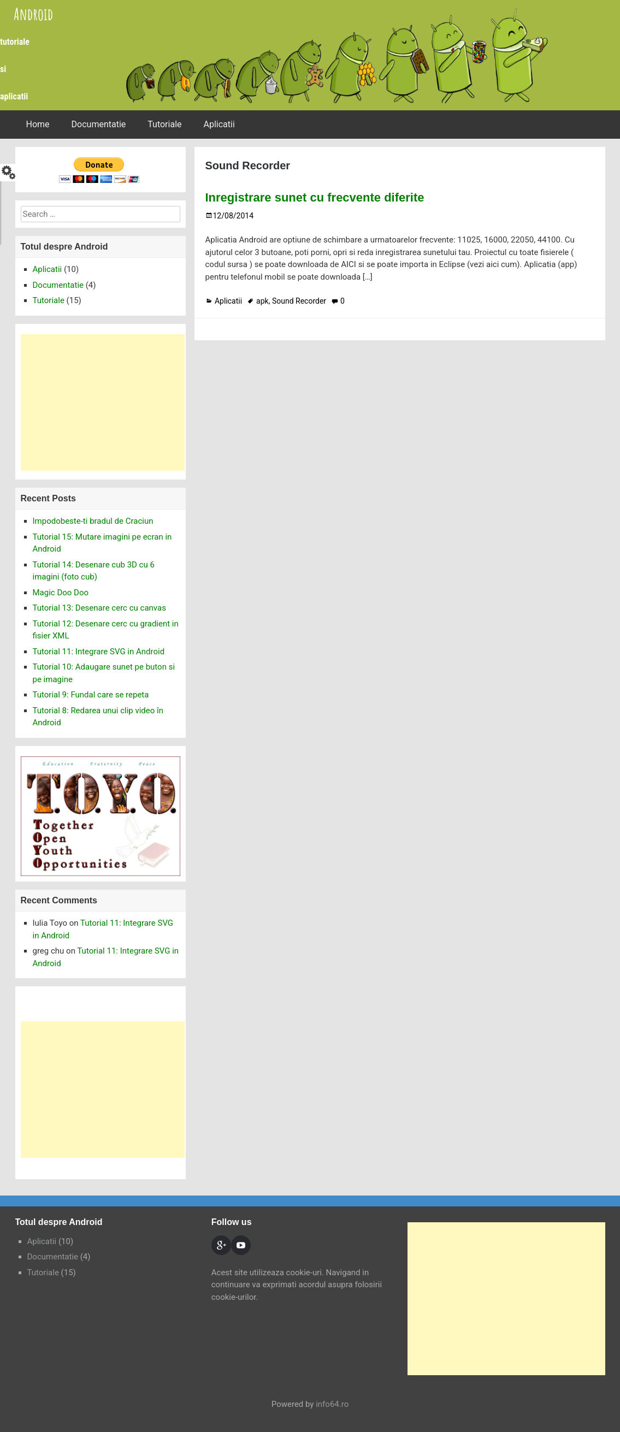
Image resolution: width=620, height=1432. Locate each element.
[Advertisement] (103, 402)
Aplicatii (219, 124)
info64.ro (332, 1404)
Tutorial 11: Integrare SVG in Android (99, 651)
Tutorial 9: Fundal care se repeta (91, 695)
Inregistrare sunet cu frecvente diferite (314, 197)
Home (38, 124)
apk (262, 301)
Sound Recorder (299, 301)
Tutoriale (164, 124)
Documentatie (99, 124)
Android (33, 14)
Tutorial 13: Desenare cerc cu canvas (99, 608)
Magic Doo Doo (61, 592)
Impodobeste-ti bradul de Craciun (93, 521)
